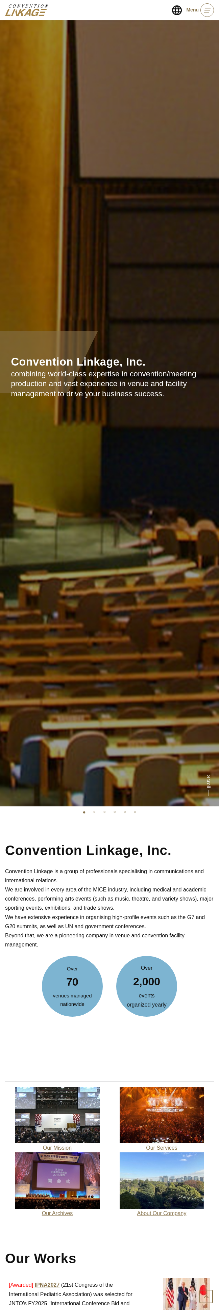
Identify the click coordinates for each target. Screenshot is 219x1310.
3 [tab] (104, 811)
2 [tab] (94, 811)
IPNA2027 (47, 1285)
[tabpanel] (109, 413)
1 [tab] (84, 811)
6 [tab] (134, 811)
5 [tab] (124, 811)
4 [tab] (114, 811)
